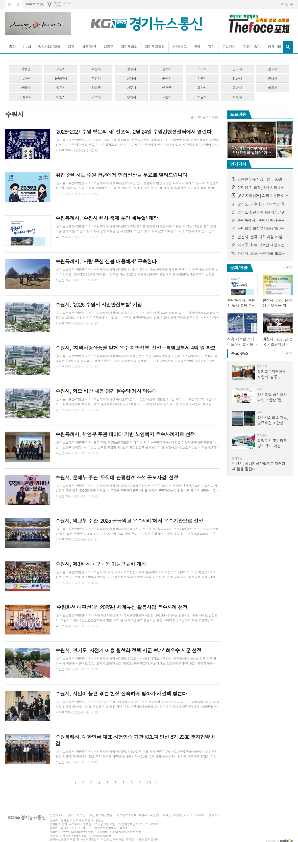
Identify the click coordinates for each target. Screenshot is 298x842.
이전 (68, 783)
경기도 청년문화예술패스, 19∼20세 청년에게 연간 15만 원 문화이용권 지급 (263, 212)
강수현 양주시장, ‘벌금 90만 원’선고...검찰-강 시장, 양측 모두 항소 (263, 179)
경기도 (108, 46)
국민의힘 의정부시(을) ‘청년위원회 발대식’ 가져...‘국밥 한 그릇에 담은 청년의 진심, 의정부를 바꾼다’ (263, 228)
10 (148, 782)
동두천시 (61, 78)
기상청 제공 (59, 6)
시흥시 (202, 78)
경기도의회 (129, 46)
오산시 (202, 87)
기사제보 (199, 815)
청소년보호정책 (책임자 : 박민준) (138, 815)
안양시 (25, 87)
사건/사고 (179, 46)
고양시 (60, 68)
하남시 (202, 97)
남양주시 (25, 78)
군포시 (237, 68)
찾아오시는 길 (77, 815)
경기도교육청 (155, 46)
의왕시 (272, 87)
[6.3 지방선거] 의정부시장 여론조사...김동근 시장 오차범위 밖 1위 (263, 195)
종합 (12, 46)
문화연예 (228, 46)
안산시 (237, 78)
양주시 (60, 87)
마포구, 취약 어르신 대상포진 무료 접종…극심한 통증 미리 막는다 (263, 244)
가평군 (25, 68)
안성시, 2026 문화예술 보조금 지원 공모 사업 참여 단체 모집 (263, 253)
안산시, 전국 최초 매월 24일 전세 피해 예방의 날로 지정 (263, 236)
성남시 (131, 78)
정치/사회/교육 (49, 46)
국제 (197, 46)
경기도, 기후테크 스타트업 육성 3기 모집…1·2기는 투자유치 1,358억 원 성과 (263, 204)
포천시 (166, 97)
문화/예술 (239, 267)
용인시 (237, 87)
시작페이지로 (9, 4)
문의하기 (214, 815)
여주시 (131, 87)
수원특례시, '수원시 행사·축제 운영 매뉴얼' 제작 (263, 220)
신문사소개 (56, 815)
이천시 (60, 97)
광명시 (131, 68)
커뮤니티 (274, 46)
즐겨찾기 (18, 4)
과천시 (96, 68)
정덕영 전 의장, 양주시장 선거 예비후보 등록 (263, 187)
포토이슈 (238, 114)
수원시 (166, 78)
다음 (156, 783)
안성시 (272, 78)
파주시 (96, 97)
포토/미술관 (251, 46)
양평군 (96, 87)
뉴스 (239, 353)
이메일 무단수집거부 (176, 815)
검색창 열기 (288, 47)
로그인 (284, 4)
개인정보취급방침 (101, 815)
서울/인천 (89, 46)
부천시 (96, 78)
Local (27, 46)
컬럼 (211, 46)
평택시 (131, 97)
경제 (71, 46)
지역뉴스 (202, 117)
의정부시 (25, 97)
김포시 (272, 68)
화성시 (237, 97)
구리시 (202, 68)
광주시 (166, 68)
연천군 (166, 87)
